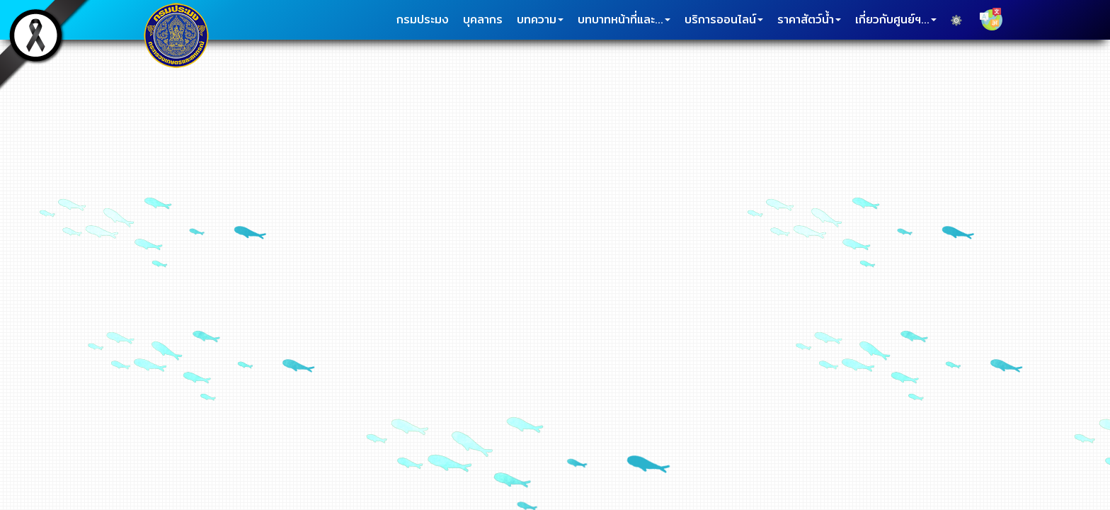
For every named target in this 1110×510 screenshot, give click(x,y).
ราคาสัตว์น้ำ (809, 19)
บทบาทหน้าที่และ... (624, 19)
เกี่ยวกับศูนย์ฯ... (896, 19)
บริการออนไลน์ (724, 19)
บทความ (540, 19)
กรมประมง (422, 19)
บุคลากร (483, 19)
